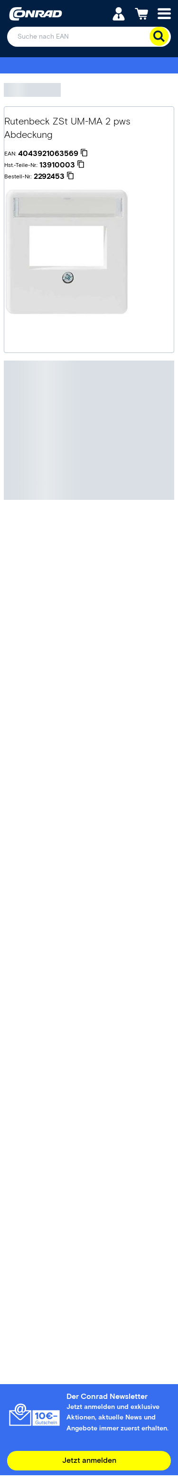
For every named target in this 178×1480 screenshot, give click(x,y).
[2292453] (54, 176)
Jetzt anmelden (89, 1460)
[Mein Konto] (118, 13)
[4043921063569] (53, 153)
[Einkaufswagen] (141, 13)
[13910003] (61, 165)
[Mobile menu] (164, 13)
